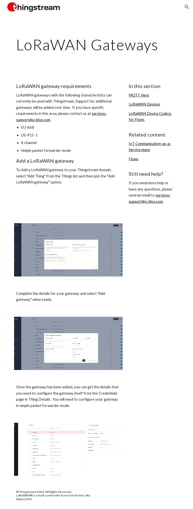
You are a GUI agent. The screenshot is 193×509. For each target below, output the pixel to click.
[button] (187, 7)
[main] (96, 44)
